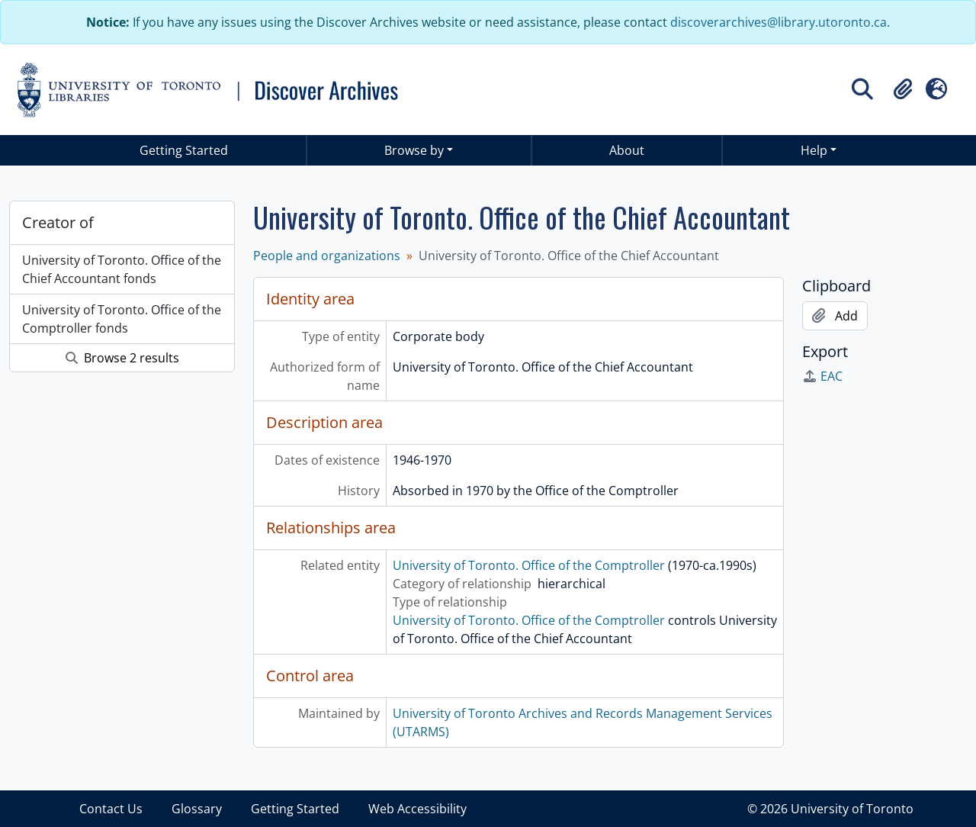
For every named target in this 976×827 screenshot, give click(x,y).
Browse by (414, 150)
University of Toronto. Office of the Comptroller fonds (121, 318)
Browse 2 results (122, 357)
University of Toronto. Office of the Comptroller (529, 565)
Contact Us (111, 808)
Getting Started (184, 150)
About (626, 150)
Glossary (197, 808)
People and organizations (326, 255)
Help (814, 150)
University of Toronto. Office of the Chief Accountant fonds (121, 269)
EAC (822, 376)
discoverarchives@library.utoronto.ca (778, 22)
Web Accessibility (417, 808)
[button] (903, 89)
